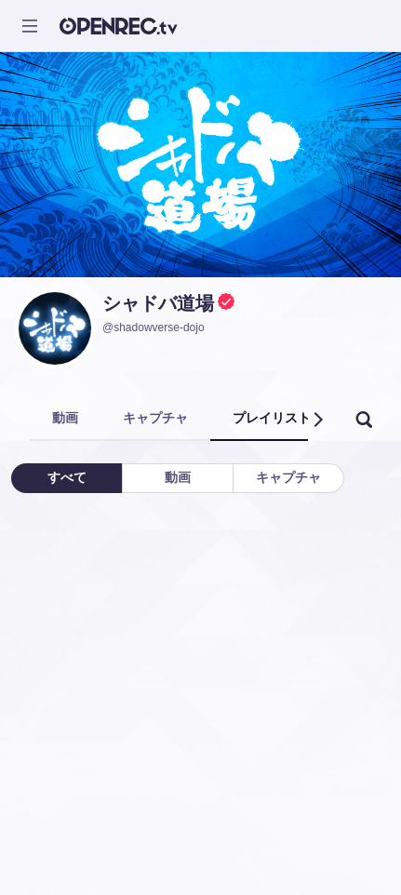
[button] (317, 419)
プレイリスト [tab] (272, 417)
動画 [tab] (65, 417)
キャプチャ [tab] (155, 417)
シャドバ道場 (158, 303)
